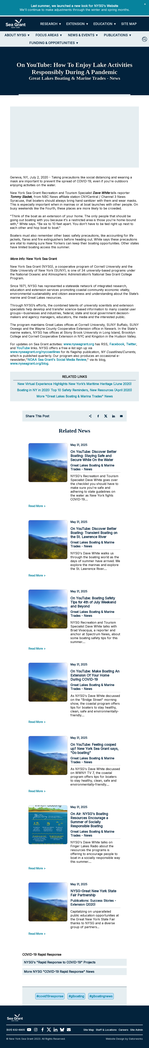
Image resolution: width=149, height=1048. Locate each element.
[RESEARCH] (51, 24)
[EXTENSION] (77, 24)
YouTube (23, 348)
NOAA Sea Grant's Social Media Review (57, 360)
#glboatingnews (101, 996)
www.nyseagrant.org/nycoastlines (35, 352)
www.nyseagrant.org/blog (29, 363)
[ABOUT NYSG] (17, 35)
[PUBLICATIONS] (118, 35)
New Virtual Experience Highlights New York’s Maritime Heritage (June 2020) (74, 384)
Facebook (116, 344)
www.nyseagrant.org (78, 344)
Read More (36, 506)
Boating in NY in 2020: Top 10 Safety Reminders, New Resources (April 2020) (74, 390)
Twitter (131, 344)
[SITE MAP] (129, 24)
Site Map (88, 1029)
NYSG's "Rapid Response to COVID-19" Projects (59, 962)
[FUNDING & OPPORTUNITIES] (54, 43)
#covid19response (49, 996)
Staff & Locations (106, 1029)
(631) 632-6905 (15, 1029)
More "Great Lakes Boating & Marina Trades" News (74, 396)
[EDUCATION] (105, 24)
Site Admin (136, 1029)
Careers (123, 1029)
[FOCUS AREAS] (49, 35)
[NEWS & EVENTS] (83, 35)
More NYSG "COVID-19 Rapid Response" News (59, 972)
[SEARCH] (144, 39)
